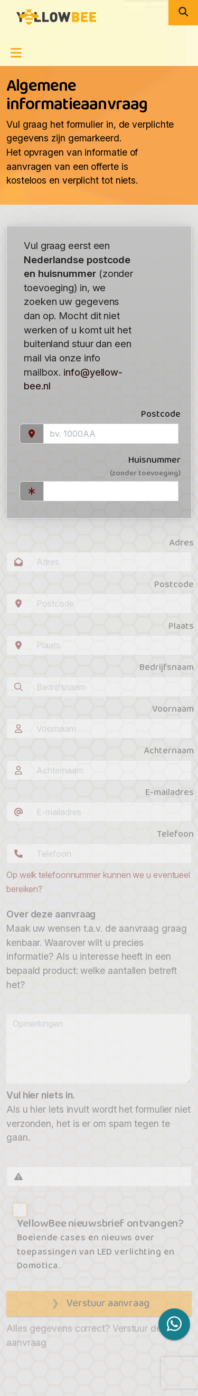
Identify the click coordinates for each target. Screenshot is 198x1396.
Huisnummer (99, 466)
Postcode (161, 414)
